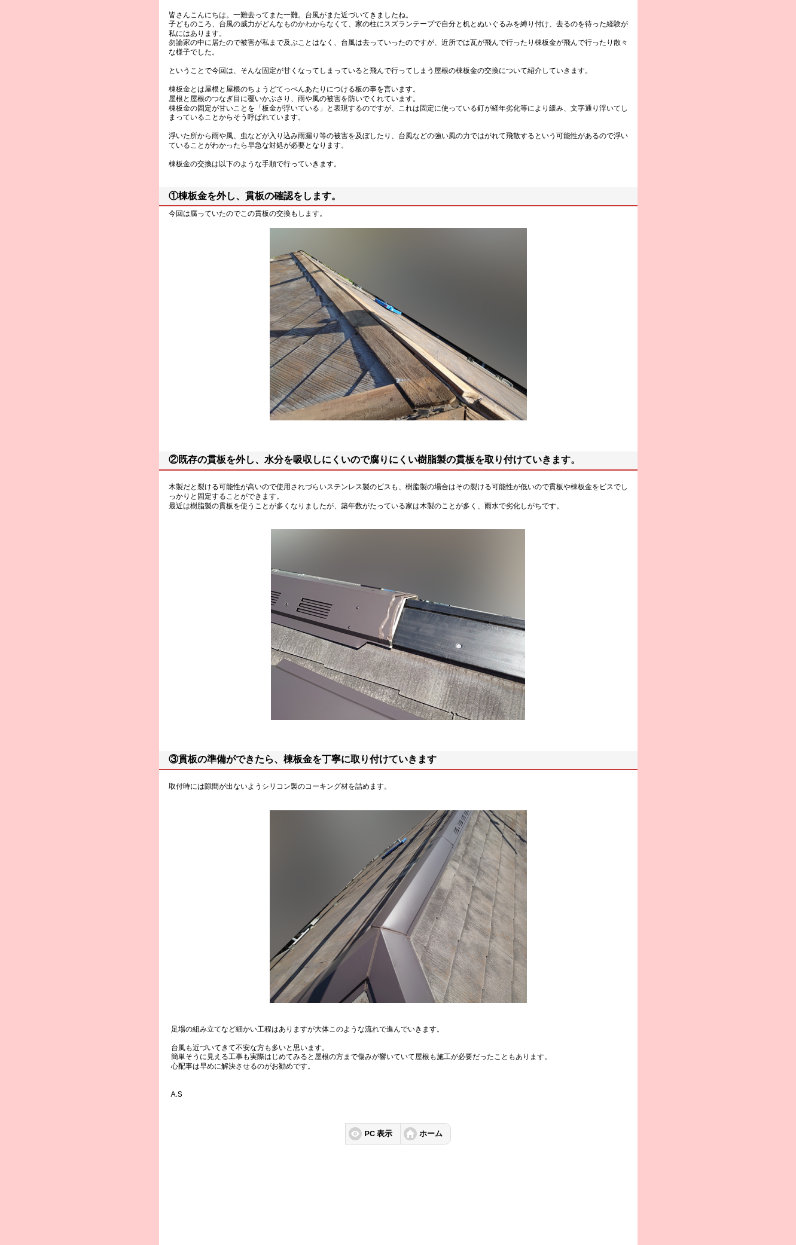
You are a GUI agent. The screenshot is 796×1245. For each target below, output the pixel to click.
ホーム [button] (431, 1134)
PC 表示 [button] (379, 1134)
